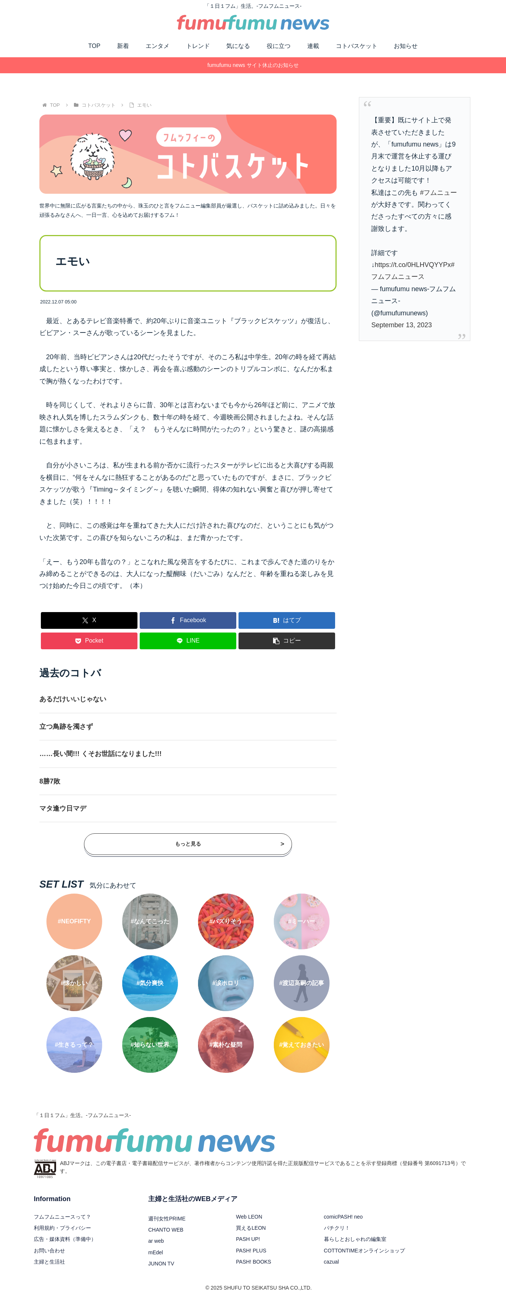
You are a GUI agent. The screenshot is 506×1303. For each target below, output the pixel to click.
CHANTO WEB (166, 1230)
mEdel (155, 1252)
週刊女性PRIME (166, 1219)
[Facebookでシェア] (188, 620)
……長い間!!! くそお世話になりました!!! (100, 753)
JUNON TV (161, 1264)
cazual (331, 1262)
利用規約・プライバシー (62, 1228)
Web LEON (249, 1217)
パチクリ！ (337, 1228)
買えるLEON (251, 1228)
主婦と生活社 (49, 1262)
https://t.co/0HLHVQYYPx (412, 264)
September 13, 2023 (401, 325)
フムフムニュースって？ (62, 1217)
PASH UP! (248, 1239)
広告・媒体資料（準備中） (65, 1239)
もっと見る (229, 844)
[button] (287, 641)
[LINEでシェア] (188, 641)
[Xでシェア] (89, 620)
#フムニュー (438, 192)
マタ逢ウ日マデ (62, 808)
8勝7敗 (49, 781)
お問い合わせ (49, 1251)
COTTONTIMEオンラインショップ (364, 1251)
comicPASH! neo (343, 1217)
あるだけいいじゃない (72, 699)
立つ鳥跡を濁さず (66, 726)
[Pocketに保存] (89, 641)
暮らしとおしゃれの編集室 (355, 1239)
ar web (156, 1241)
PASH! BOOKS (253, 1262)
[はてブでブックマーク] (287, 620)
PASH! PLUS (251, 1251)
